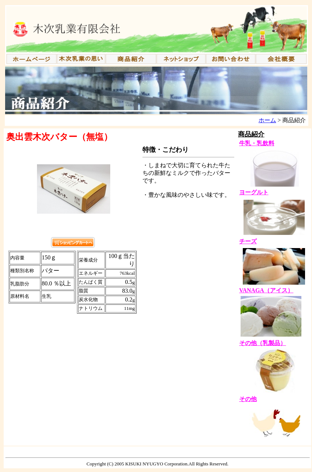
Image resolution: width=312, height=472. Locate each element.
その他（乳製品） (262, 343)
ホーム (267, 120)
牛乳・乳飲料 (256, 143)
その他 (248, 399)
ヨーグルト (253, 192)
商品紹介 (251, 134)
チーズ (248, 241)
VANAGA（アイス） (266, 290)
